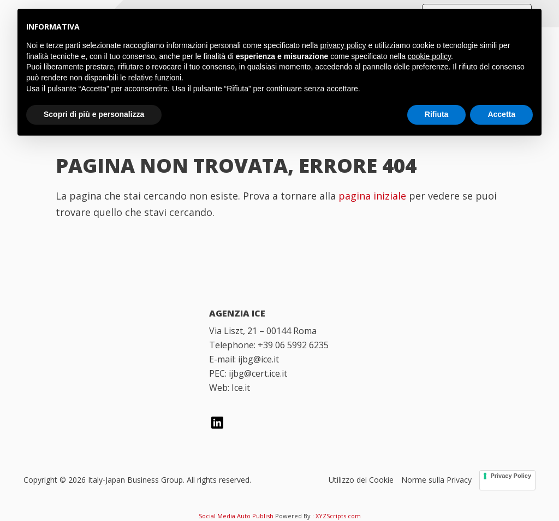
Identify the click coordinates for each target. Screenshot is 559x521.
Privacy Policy (510, 475)
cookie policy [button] (429, 56)
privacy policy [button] (343, 45)
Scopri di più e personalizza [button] (94, 114)
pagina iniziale (372, 195)
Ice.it (240, 388)
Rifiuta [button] (437, 114)
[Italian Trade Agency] (104, 386)
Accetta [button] (501, 114)
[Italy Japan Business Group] (104, 330)
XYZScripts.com (338, 516)
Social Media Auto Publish (236, 516)
